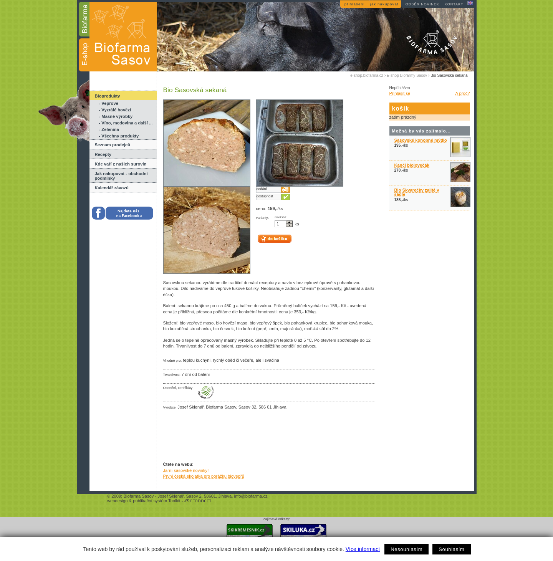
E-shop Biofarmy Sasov (407, 75)
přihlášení (354, 4)
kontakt (454, 4)
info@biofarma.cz (250, 496)
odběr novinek (422, 4)
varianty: (262, 218)
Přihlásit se (400, 93)
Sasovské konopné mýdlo (420, 140)
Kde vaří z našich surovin (121, 164)
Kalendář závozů (112, 187)
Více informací (363, 549)
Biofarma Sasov (138, 496)
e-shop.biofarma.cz (366, 75)
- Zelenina (109, 129)
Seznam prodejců (113, 144)
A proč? (462, 93)
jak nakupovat (384, 4)
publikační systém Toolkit (156, 500)
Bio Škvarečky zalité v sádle (416, 192)
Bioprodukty (107, 96)
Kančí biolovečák (411, 165)
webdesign (117, 500)
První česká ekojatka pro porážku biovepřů (203, 476)
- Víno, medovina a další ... (126, 123)
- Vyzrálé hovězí (115, 110)
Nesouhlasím (406, 549)
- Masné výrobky (116, 116)
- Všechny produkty (119, 136)
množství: (280, 217)
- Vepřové (108, 103)
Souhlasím (451, 549)
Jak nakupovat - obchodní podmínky (121, 175)
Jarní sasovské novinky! (186, 470)
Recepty (103, 154)
